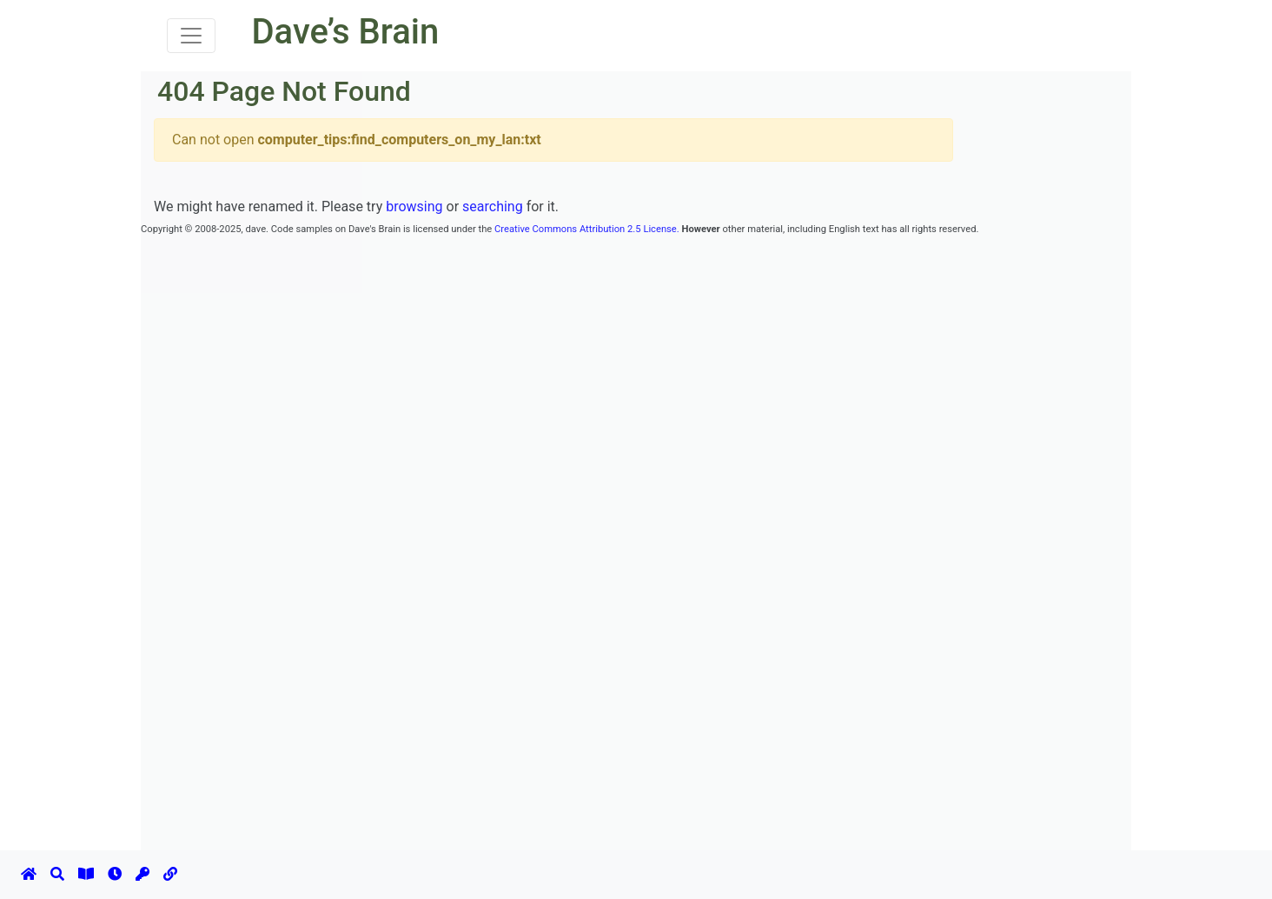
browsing (414, 206)
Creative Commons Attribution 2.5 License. (586, 229)
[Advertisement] (457, 277)
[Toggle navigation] (191, 35)
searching (492, 206)
